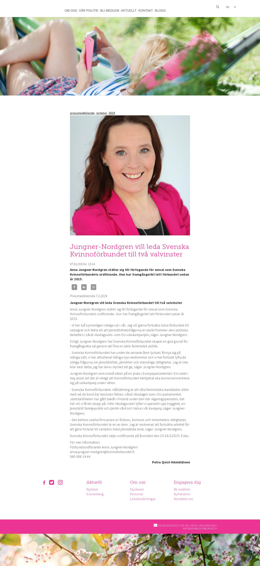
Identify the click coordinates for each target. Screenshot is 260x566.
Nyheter (93, 489)
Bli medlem (183, 489)
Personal (137, 494)
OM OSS (71, 10)
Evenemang (95, 494)
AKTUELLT (129, 10)
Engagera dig (189, 482)
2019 (112, 113)
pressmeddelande (82, 113)
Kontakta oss (185, 499)
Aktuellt (95, 482)
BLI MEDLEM (109, 10)
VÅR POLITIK (88, 10)
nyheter (101, 113)
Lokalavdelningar (144, 499)
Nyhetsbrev (183, 494)
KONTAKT (145, 10)
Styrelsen (138, 489)
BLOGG (160, 10)
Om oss (139, 482)
